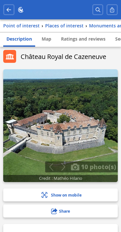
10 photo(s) (93, 166)
